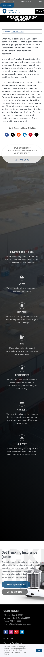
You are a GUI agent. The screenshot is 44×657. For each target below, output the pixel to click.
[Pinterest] (30, 134)
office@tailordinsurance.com (21, 624)
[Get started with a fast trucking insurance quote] (14, 592)
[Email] (36, 134)
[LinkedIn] (24, 134)
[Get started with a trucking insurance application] (15, 584)
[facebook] (6, 632)
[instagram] (11, 632)
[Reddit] (18, 134)
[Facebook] (6, 134)
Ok (39, 650)
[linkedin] (22, 632)
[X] (12, 134)
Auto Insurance (17, 31)
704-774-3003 (22, 161)
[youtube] (16, 632)
